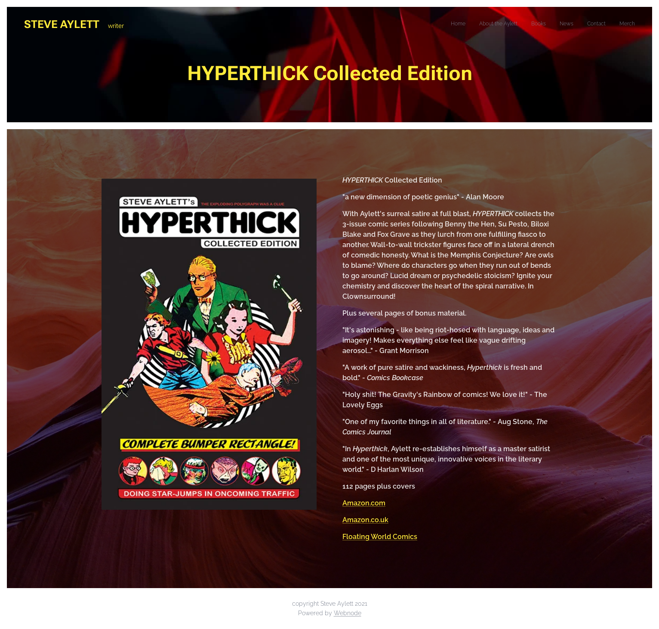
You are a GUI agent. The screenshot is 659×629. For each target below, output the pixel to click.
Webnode (347, 613)
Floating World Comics (379, 537)
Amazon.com (363, 503)
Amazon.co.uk (365, 520)
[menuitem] (568, 24)
